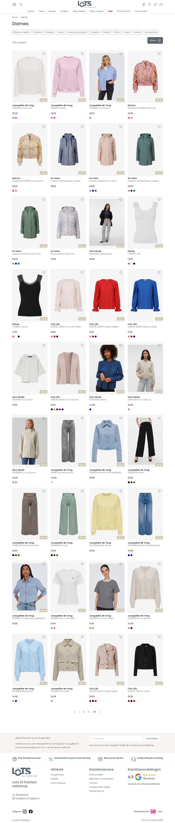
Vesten (137, 32)
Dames (31, 11)
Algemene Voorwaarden (101, 778)
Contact (93, 782)
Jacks (61, 32)
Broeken (50, 32)
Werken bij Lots (96, 791)
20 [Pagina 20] (94, 711)
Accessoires (151, 32)
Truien (127, 32)
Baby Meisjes (79, 11)
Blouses (38, 32)
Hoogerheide (57, 774)
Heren (41, 11)
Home (15, 17)
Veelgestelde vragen (99, 786)
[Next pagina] (100, 711)
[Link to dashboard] (149, 4)
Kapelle (54, 778)
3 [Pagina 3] (88, 711)
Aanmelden (152, 738)
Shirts (117, 32)
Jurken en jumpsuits (77, 32)
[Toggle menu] (15, 5)
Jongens (64, 11)
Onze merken (141, 11)
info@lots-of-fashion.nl (27, 798)
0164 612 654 (22, 794)
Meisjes (52, 11)
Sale (110, 11)
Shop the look (123, 11)
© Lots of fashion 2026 (152, 820)
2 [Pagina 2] (83, 711)
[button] (161, 4)
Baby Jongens (97, 11)
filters (155, 40)
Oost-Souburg (58, 782)
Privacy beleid (96, 774)
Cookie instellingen (21, 820)
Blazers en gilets (22, 32)
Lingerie (95, 32)
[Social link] (25, 811)
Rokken (106, 32)
